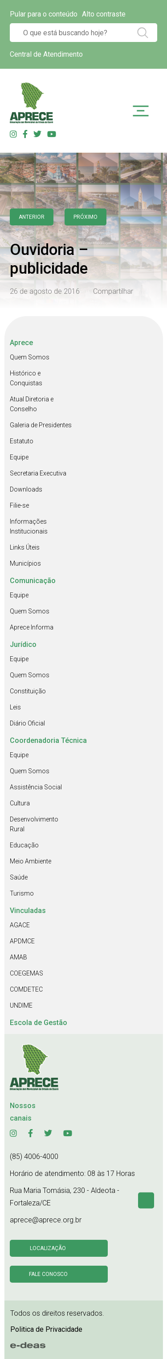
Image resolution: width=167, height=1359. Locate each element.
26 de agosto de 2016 (45, 291)
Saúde (19, 877)
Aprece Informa (31, 627)
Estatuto (21, 441)
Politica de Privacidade (46, 1329)
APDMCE (22, 941)
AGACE (20, 925)
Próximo (85, 217)
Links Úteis (25, 547)
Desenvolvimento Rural (34, 824)
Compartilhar (113, 291)
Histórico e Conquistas (26, 378)
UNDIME (21, 1005)
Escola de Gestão (38, 1022)
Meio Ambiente (30, 861)
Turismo (22, 893)
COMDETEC (26, 989)
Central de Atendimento (46, 54)
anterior (32, 217)
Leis (15, 707)
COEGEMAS (26, 973)
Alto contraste (104, 14)
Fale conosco (48, 1274)
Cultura (20, 803)
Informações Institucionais (29, 526)
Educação (24, 845)
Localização (48, 1248)
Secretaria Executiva (38, 473)
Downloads (26, 489)
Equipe (19, 457)
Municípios (25, 563)
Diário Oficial (27, 723)
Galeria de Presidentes (41, 425)
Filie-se (19, 505)
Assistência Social (36, 787)
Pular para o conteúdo (43, 14)
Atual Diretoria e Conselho (31, 404)
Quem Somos (29, 357)
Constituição (28, 691)
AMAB (18, 957)
